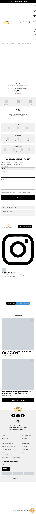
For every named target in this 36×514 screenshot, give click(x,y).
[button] (20, 22)
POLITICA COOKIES (7, 449)
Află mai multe (6, 355)
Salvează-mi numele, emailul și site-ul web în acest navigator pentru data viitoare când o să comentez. (15, 193)
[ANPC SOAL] (18, 473)
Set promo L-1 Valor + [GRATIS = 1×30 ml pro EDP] (16, 352)
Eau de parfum (26, 435)
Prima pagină (4, 43)
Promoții (24, 446)
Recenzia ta (4, 171)
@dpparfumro (8, 227)
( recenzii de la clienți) (21, 88)
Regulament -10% (7, 455)
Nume (3, 179)
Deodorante (12, 43)
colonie (23, 441)
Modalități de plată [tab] (9, 211)
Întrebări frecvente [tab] (9, 207)
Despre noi (5, 438)
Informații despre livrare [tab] (11, 215)
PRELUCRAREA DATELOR (8, 446)
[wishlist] (23, 22)
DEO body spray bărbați (22, 43)
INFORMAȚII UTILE (7, 441)
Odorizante (25, 443)
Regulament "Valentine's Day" (11, 457)
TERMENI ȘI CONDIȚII (7, 443)
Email (3, 185)
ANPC (3, 452)
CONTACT (4, 435)
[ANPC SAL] (7, 473)
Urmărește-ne (26, 226)
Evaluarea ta (5, 166)
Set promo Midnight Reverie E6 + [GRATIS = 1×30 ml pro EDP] (17, 392)
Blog (23, 452)
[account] (26, 22)
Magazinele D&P (26, 449)
